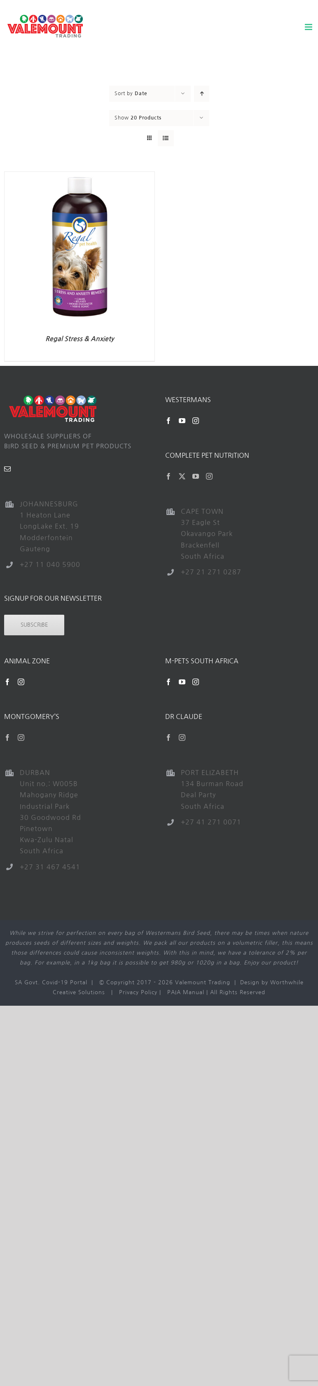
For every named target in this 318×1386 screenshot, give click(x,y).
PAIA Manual (185, 992)
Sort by (131, 93)
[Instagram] (195, 420)
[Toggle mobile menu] (309, 27)
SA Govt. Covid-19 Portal (51, 982)
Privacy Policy (138, 992)
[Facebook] (168, 420)
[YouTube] (182, 420)
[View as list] (166, 138)
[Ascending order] (202, 93)
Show (138, 117)
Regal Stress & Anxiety (79, 339)
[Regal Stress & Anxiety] (79, 176)
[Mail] (7, 469)
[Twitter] (182, 476)
